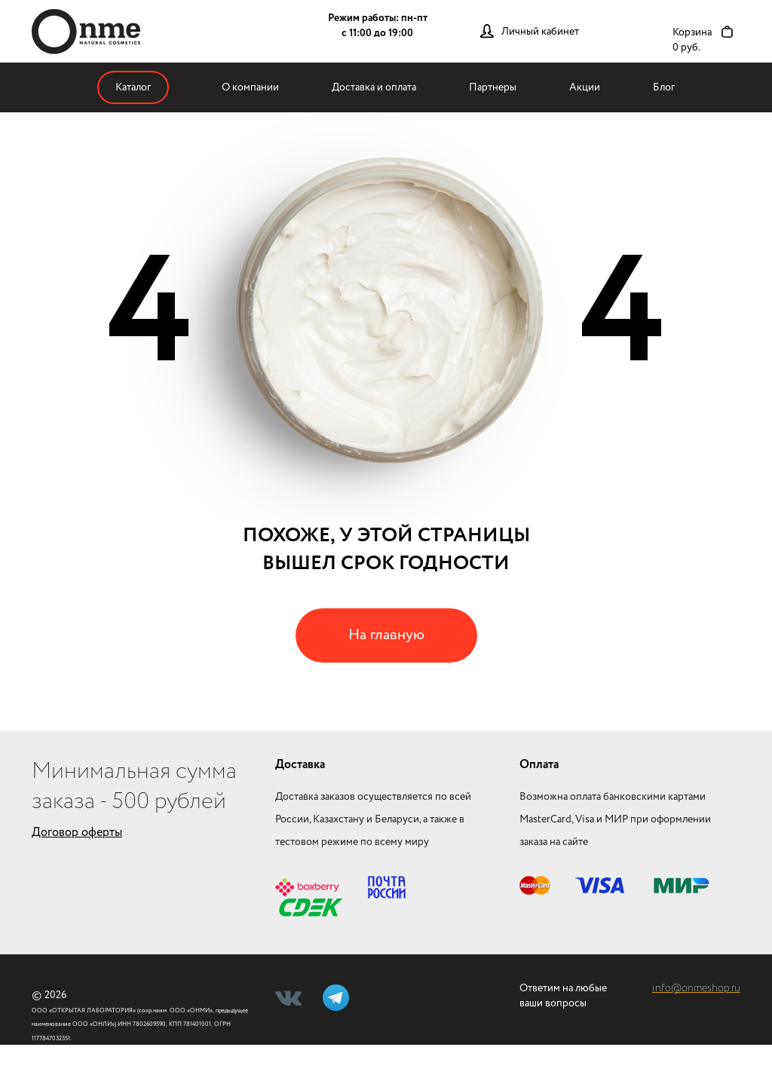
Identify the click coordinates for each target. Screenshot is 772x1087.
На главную (386, 635)
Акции (584, 87)
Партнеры (492, 87)
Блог (664, 87)
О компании (250, 87)
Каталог (133, 87)
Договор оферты (77, 832)
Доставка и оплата (374, 87)
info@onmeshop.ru (696, 988)
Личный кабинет (540, 31)
